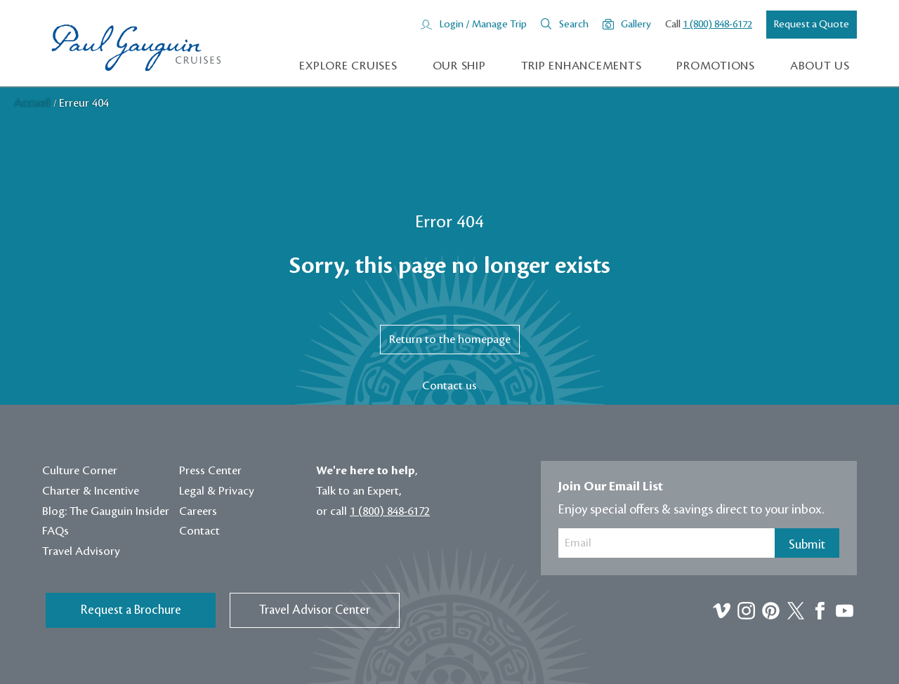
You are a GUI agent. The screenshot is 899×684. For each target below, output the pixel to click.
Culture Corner (79, 470)
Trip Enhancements (581, 66)
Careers (198, 511)
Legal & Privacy (216, 491)
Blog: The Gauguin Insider (105, 511)
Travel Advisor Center (314, 610)
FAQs (55, 531)
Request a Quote (811, 24)
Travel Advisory (81, 551)
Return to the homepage (450, 339)
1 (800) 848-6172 (717, 24)
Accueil (33, 103)
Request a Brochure (131, 610)
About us (820, 66)
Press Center (210, 470)
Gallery (636, 24)
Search (574, 24)
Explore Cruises (348, 66)
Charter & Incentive (90, 491)
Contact (199, 531)
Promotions (715, 66)
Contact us (449, 386)
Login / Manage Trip (483, 24)
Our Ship (459, 66)
